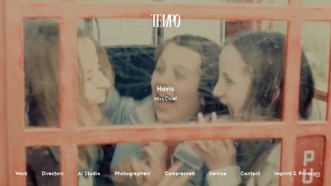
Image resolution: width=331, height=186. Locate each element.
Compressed (180, 174)
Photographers (133, 174)
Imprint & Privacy (295, 174)
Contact (250, 174)
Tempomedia (165, 20)
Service (217, 174)
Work (21, 174)
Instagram (317, 174)
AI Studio (89, 174)
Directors (53, 174)
